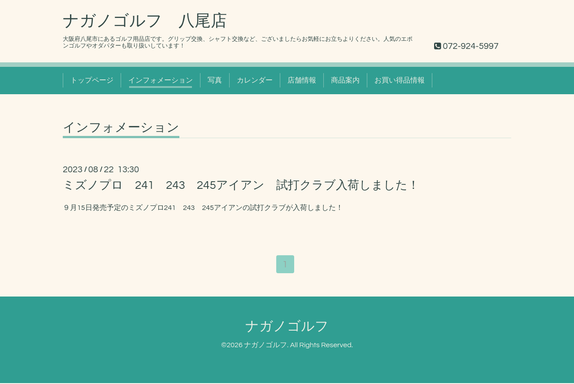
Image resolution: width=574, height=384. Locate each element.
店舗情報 (301, 80)
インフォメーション (160, 80)
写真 (215, 80)
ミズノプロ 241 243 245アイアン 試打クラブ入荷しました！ (241, 185)
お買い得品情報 (399, 80)
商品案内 (345, 80)
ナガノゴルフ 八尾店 (145, 21)
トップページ (91, 80)
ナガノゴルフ (287, 328)
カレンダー (255, 80)
